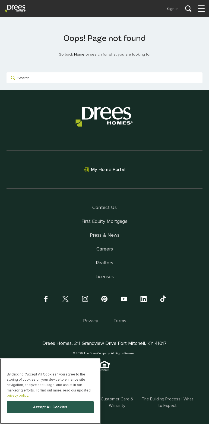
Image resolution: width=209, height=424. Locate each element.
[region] (50, 391)
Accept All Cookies (50, 407)
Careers (104, 249)
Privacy (90, 321)
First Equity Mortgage (104, 221)
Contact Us (104, 207)
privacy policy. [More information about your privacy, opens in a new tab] (18, 395)
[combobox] (104, 77)
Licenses (105, 277)
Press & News (104, 235)
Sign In (173, 9)
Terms (119, 321)
